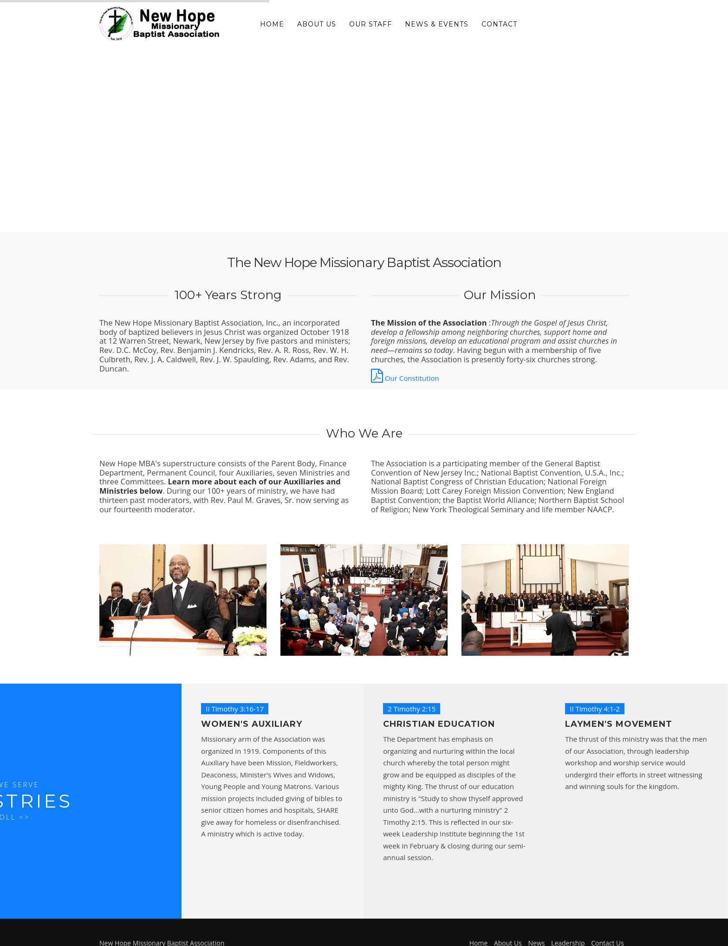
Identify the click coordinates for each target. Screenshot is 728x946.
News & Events (436, 24)
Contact (499, 24)
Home (272, 24)
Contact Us (607, 930)
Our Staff (370, 24)
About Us (316, 24)
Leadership (568, 930)
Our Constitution (405, 378)
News (536, 930)
